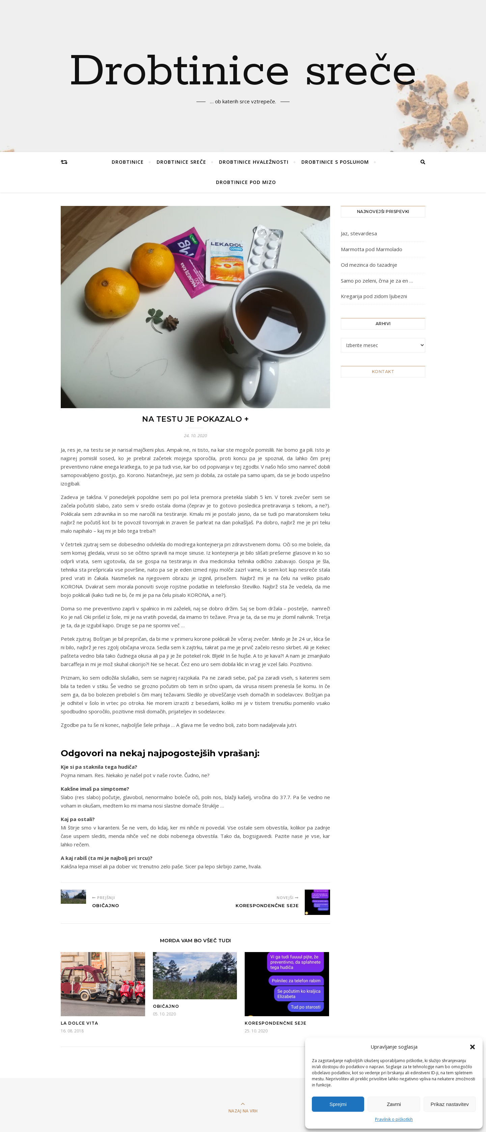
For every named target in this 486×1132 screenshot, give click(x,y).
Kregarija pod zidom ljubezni (374, 296)
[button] (472, 1047)
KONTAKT (383, 371)
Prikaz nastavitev (450, 1104)
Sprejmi (338, 1104)
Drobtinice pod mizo (246, 182)
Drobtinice (128, 162)
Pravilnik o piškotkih (394, 1119)
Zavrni (394, 1104)
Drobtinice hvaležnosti (254, 162)
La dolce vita (79, 1023)
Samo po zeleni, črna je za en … (377, 280)
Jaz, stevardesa (359, 233)
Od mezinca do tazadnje (369, 264)
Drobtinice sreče (243, 72)
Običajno (166, 1006)
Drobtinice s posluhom (335, 162)
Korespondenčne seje (275, 1023)
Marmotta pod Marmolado (371, 249)
